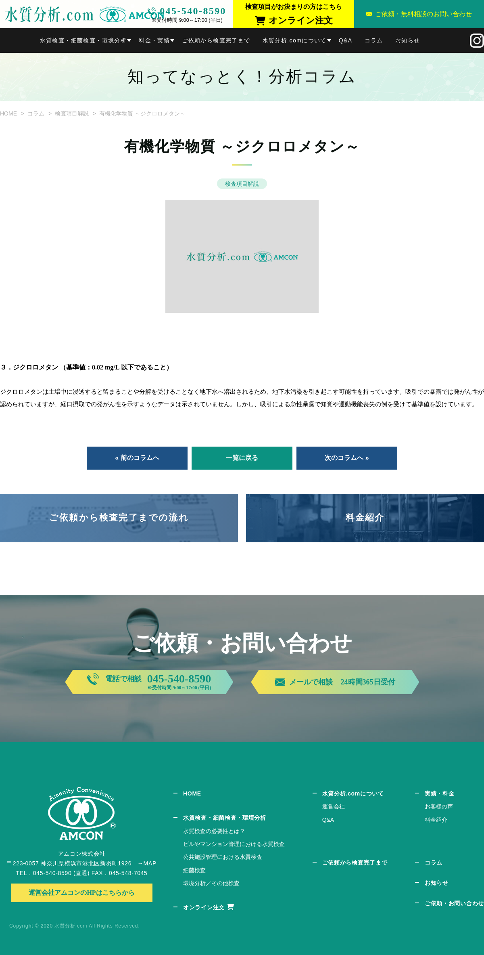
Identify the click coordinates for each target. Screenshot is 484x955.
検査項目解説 (72, 113)
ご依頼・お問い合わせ (454, 903)
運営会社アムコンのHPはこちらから (81, 892)
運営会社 (333, 806)
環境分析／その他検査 (211, 883)
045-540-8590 (193, 11)
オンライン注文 (204, 907)
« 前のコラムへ (137, 457)
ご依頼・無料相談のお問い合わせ (423, 13)
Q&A (346, 40)
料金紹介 (365, 517)
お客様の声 (439, 806)
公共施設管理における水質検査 (222, 857)
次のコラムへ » (347, 457)
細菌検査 (194, 870)
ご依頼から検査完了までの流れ (119, 517)
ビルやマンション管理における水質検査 (234, 844)
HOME (8, 113)
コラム (374, 40)
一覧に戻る (242, 457)
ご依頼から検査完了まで (216, 40)
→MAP (147, 863)
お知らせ (407, 40)
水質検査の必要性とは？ (214, 831)
